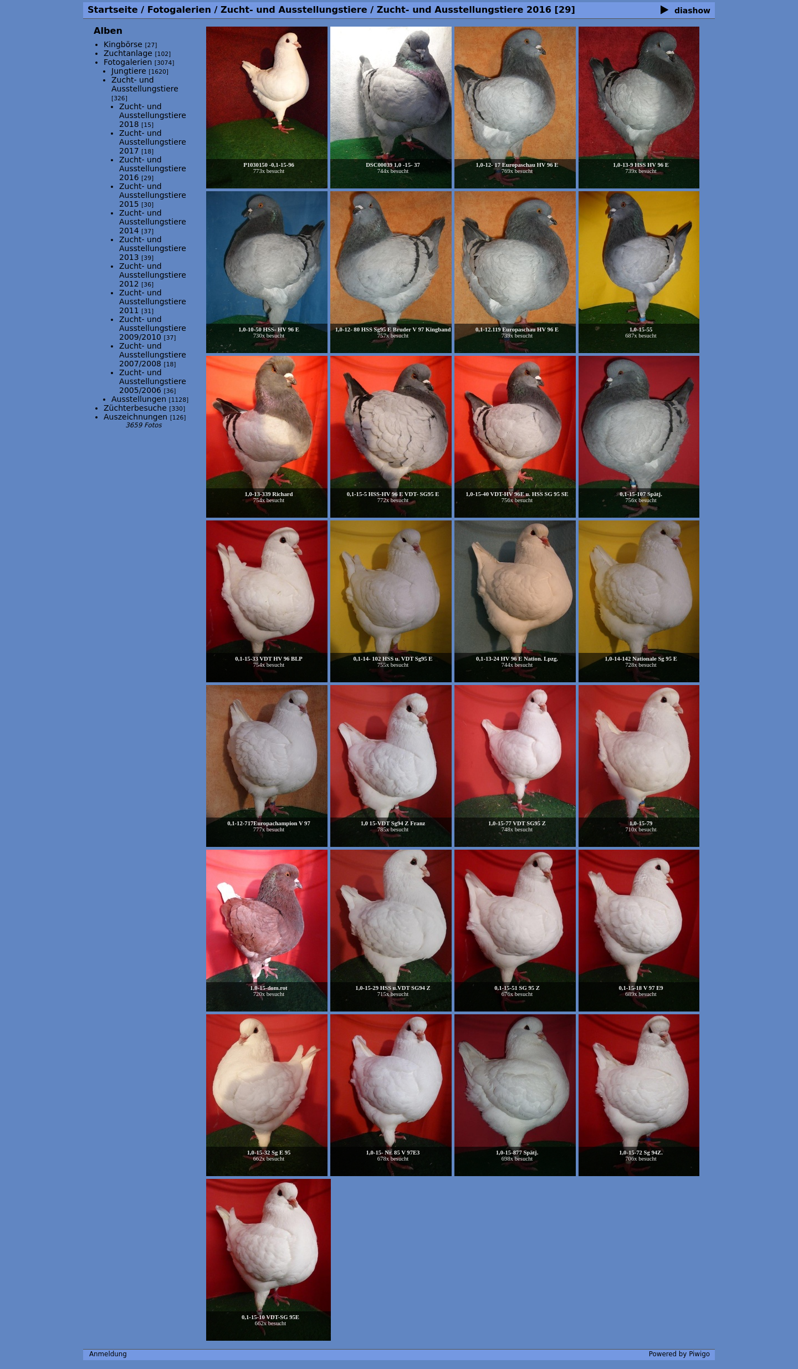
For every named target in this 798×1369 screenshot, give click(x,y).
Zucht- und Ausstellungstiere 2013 (152, 248)
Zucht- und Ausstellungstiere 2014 (152, 221)
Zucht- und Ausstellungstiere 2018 (152, 115)
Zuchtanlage (128, 53)
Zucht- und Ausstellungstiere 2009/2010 (152, 328)
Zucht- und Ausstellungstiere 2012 (152, 275)
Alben (108, 30)
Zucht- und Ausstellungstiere (294, 9)
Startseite (113, 9)
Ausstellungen (138, 399)
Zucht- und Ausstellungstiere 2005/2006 (152, 381)
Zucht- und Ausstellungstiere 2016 (464, 9)
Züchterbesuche (135, 407)
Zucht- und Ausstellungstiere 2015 (152, 195)
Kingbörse (123, 44)
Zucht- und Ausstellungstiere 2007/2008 (152, 354)
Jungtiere (130, 71)
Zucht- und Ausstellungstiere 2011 (152, 301)
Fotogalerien (179, 9)
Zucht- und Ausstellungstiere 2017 (152, 142)
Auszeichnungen (135, 416)
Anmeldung (108, 1354)
